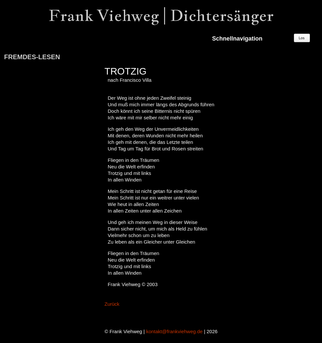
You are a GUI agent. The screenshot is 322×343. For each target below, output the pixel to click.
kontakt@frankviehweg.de (174, 331)
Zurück (112, 304)
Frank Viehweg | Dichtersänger (161, 15)
